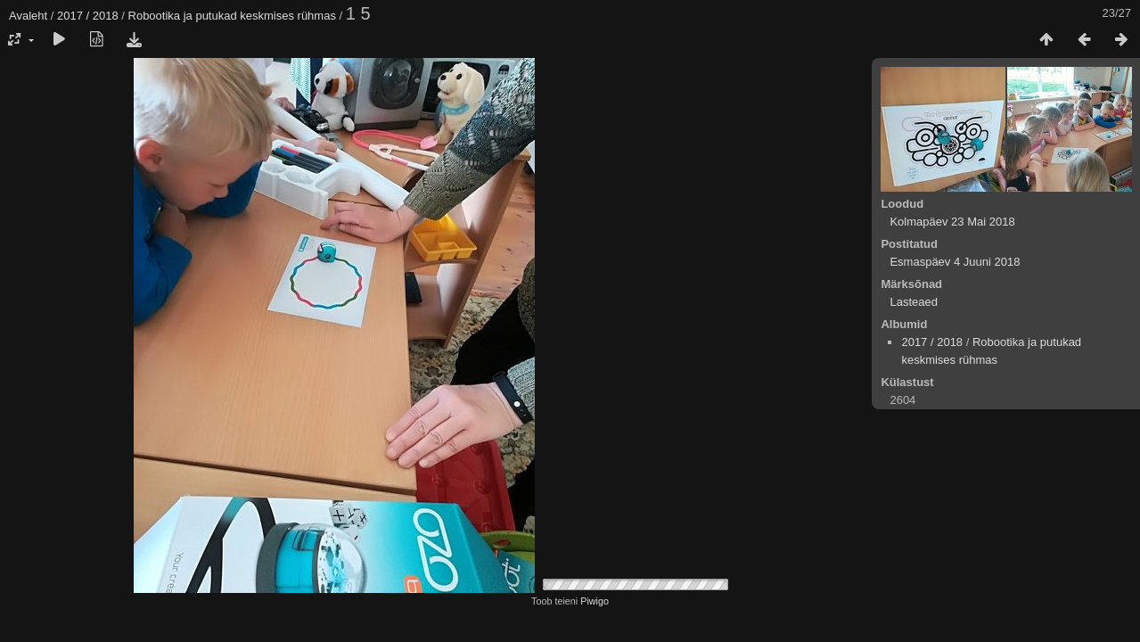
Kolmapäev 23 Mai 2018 (952, 221)
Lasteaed (914, 302)
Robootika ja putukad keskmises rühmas (232, 15)
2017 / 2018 (88, 15)
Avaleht (28, 15)
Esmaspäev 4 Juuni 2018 (955, 261)
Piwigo (594, 601)
